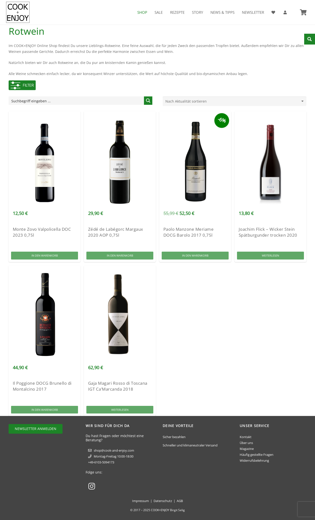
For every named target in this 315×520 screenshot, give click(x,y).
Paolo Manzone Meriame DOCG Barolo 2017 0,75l (188, 232)
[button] (44, 256)
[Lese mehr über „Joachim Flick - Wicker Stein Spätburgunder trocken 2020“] (270, 256)
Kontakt (246, 437)
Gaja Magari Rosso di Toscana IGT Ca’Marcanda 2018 (117, 386)
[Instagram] (91, 486)
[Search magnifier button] (148, 100)
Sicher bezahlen (174, 437)
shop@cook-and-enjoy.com (114, 450)
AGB (180, 501)
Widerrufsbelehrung (254, 460)
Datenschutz (163, 501)
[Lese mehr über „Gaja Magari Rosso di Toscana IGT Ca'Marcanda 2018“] (119, 409)
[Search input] (76, 100)
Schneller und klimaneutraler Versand (190, 445)
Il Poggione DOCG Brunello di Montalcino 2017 (42, 386)
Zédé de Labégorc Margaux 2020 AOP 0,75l (115, 232)
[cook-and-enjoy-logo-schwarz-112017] (18, 12)
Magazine (247, 448)
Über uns (246, 443)
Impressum (140, 501)
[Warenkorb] (303, 12)
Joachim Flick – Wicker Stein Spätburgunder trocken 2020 (268, 232)
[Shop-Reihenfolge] (234, 101)
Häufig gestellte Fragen (256, 454)
